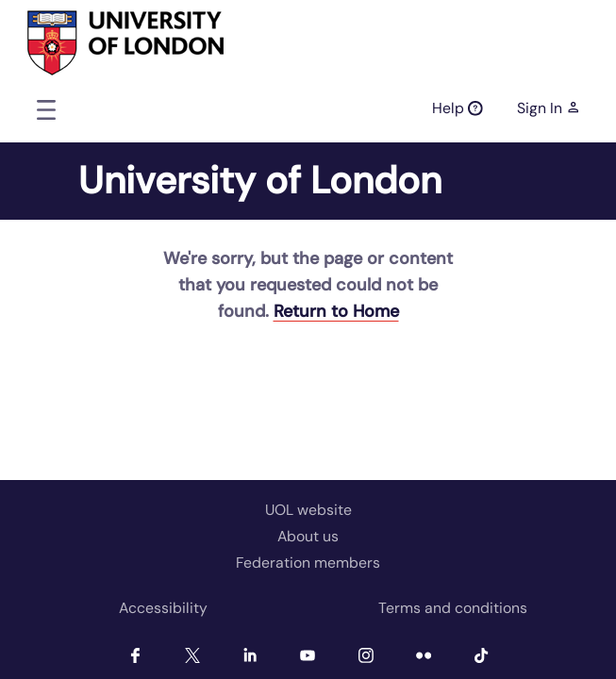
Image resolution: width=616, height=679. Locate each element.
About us (308, 536)
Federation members (308, 562)
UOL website (308, 510)
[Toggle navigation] (47, 108)
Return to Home (336, 311)
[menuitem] (163, 609)
